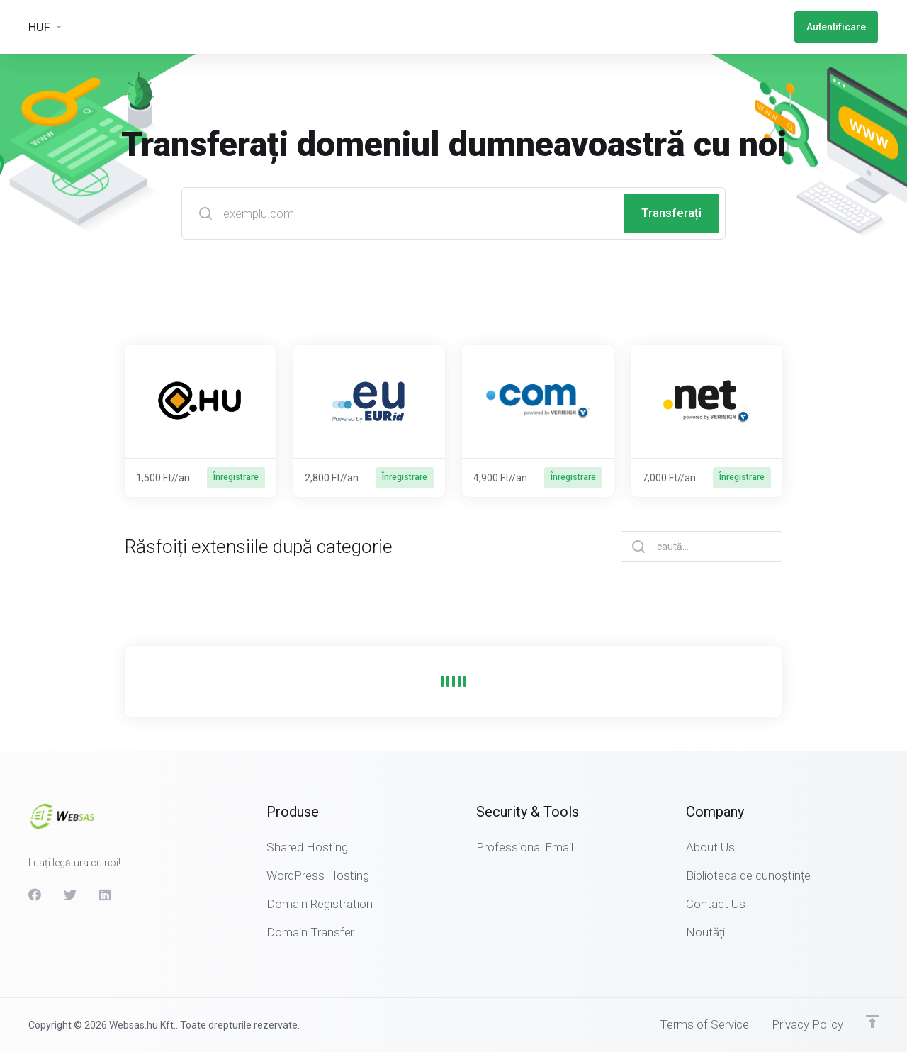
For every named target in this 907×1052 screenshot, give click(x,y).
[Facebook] (34, 895)
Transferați (671, 213)
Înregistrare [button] (236, 478)
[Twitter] (70, 895)
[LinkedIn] (105, 895)
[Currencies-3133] (45, 27)
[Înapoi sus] (872, 1021)
